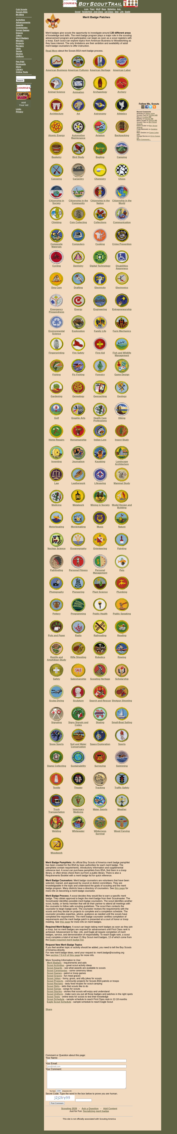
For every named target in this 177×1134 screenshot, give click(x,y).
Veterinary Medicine (78, 809)
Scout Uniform (55, 994)
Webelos (111, 9)
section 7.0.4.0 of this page (65, 955)
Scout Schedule (55, 999)
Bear (104, 9)
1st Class (108, 12)
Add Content (110, 1112)
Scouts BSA (22, 12)
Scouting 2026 (69, 1112)
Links (18, 109)
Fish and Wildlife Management (122, 353)
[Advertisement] (149, 56)
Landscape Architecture (122, 461)
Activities (20, 20)
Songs (19, 51)
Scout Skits (53, 986)
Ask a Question (90, 1112)
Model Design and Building (122, 505)
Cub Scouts (21, 9)
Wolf (98, 9)
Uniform (20, 56)
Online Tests (22, 72)
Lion (86, 9)
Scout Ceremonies (57, 970)
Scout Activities (55, 965)
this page (120, 888)
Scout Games (54, 973)
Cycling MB (153, 115)
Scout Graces (54, 976)
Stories (19, 54)
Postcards (21, 64)
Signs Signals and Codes (78, 722)
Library (19, 69)
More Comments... (144, 139)
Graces (19, 33)
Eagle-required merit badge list (67, 940)
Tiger (92, 9)
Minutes (20, 41)
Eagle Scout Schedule (59, 1002)
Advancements (23, 22)
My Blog (20, 14)
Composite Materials (56, 244)
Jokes (19, 35)
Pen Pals (20, 61)
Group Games (22, 30)
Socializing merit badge (96, 1114)
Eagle (127, 12)
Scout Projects (55, 981)
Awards (19, 25)
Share (49, 1009)
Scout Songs (54, 989)
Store (18, 67)
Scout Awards (54, 968)
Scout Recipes (55, 983)
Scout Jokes (54, 978)
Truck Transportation (56, 809)
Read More (51, 51)
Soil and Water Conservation (78, 744)
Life (122, 12)
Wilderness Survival (100, 831)
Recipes (20, 46)
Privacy (19, 112)
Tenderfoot (87, 12)
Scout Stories (54, 991)
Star (117, 12)
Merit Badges (22, 38)
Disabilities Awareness (122, 266)
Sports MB (149, 119)
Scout (78, 12)
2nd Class (98, 12)
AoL (119, 9)
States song (150, 113)
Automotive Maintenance (78, 135)
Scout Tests (53, 996)
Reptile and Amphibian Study (56, 657)
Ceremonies (22, 28)
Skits (18, 48)
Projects (20, 43)
